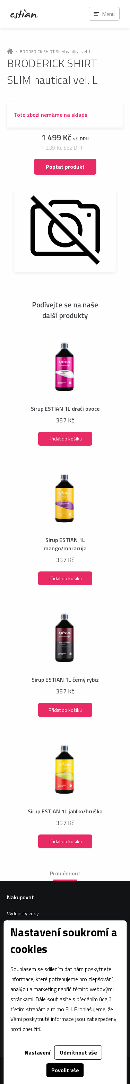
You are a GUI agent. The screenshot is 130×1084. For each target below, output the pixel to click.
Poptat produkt (65, 167)
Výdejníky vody (23, 913)
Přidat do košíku (65, 438)
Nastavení (37, 1052)
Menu (108, 14)
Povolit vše (65, 1070)
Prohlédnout (65, 873)
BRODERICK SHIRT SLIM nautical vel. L (55, 52)
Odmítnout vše (78, 1052)
